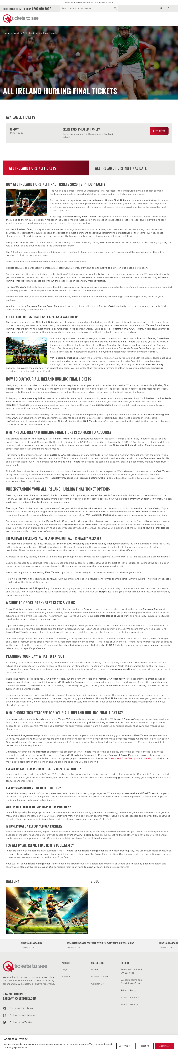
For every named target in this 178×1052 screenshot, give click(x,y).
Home (7, 33)
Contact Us (97, 984)
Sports (16, 33)
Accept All (164, 1046)
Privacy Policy (129, 990)
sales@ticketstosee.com (19, 998)
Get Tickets (159, 131)
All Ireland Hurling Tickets (32, 168)
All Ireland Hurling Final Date (121, 168)
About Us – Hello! (130, 997)
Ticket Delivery (129, 1005)
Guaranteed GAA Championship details (129, 758)
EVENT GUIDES (100, 977)
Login (65, 969)
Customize (124, 1046)
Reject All (144, 1046)
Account (66, 977)
